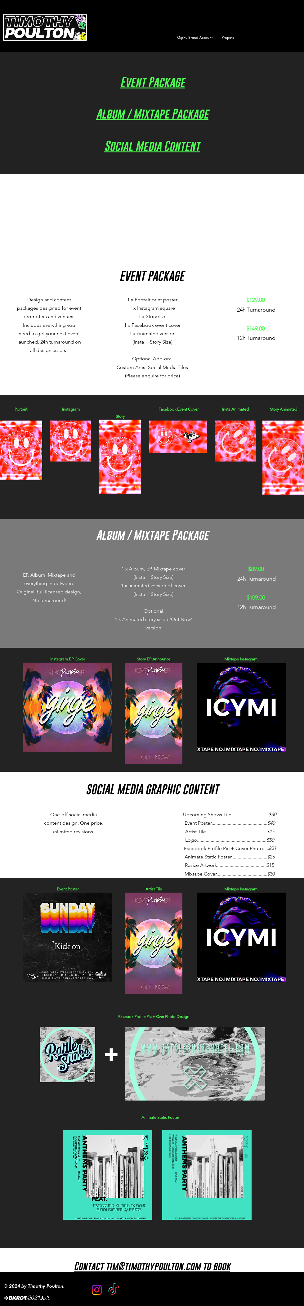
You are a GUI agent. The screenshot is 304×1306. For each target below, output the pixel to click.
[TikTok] (113, 1290)
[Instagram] (97, 1290)
